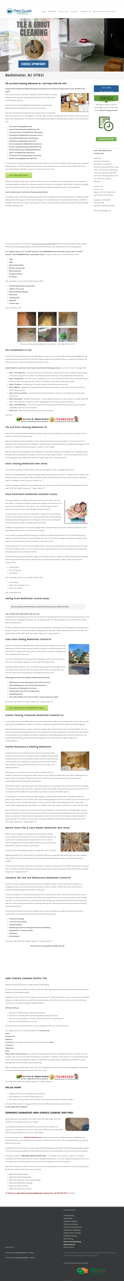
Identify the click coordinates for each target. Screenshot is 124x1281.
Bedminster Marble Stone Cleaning (20, 1183)
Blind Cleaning (68, 1239)
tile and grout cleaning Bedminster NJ (26, 97)
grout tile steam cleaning (80, 203)
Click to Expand (21, 1107)
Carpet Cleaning (69, 1215)
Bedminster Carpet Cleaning (18, 1174)
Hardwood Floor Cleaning (72, 1233)
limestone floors (75, 810)
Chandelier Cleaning (70, 1236)
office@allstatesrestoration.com (110, 2)
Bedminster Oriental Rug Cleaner (20, 1177)
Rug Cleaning (68, 1218)
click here (72, 1193)
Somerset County (23, 535)
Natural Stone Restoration (72, 1230)
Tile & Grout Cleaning (71, 1224)
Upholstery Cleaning (70, 1221)
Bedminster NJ (64, 1054)
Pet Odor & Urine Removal (72, 1227)
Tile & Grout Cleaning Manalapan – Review (20, 1258)
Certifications (77, 1137)
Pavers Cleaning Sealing (72, 1242)
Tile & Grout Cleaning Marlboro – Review (20, 1253)
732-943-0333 (106, 89)
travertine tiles (60, 900)
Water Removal (69, 1244)
